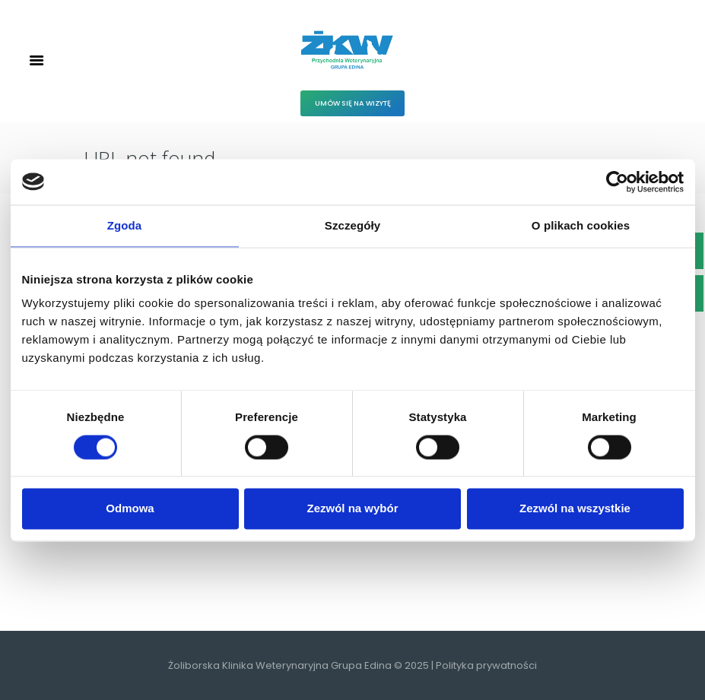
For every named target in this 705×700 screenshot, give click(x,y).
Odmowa (130, 508)
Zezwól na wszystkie (574, 508)
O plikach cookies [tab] (581, 225)
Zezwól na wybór (352, 508)
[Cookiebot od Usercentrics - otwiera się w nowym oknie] (617, 181)
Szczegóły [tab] (352, 225)
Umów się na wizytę (353, 103)
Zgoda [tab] (124, 225)
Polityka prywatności (486, 665)
